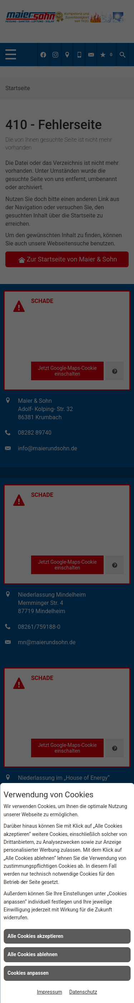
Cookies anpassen (28, 973)
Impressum (49, 992)
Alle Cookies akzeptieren (35, 936)
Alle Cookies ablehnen (33, 954)
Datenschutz (83, 992)
